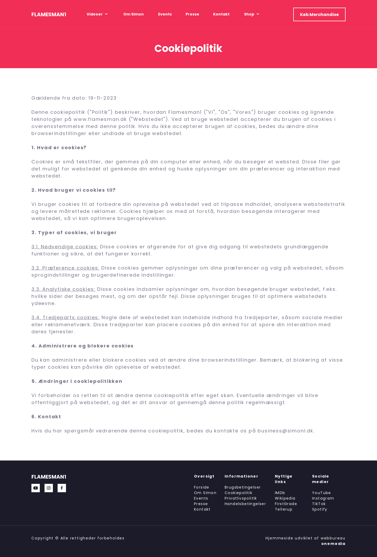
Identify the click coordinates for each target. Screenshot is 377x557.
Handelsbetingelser (245, 503)
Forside (201, 487)
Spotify (320, 509)
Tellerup (283, 509)
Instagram (323, 498)
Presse (201, 503)
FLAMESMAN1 (48, 14)
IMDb (280, 492)
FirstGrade (286, 503)
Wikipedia (285, 498)
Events (201, 498)
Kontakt (202, 509)
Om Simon (205, 492)
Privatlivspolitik (241, 498)
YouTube (321, 492)
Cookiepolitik (238, 492)
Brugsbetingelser (243, 487)
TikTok (319, 503)
